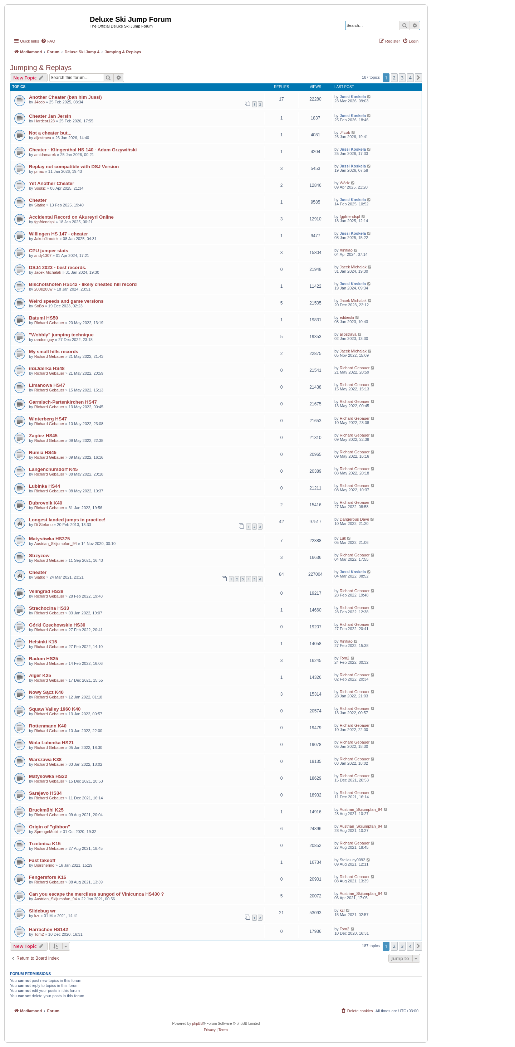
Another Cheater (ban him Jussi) (65, 97)
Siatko (39, 205)
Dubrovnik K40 (45, 503)
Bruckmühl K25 (46, 810)
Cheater (37, 200)
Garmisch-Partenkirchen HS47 (63, 402)
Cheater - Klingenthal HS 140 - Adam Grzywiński (83, 149)
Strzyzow (39, 555)
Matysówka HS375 (49, 538)
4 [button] (410, 77)
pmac (39, 171)
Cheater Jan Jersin (50, 116)
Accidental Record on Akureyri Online (71, 217)
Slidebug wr (42, 911)
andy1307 (43, 255)
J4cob (39, 102)
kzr (37, 916)
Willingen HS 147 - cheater (58, 234)
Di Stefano (43, 524)
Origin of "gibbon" (49, 826)
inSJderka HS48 (47, 368)
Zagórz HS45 (43, 435)
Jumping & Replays (41, 68)
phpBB (197, 1024)
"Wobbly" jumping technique (61, 334)
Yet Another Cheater (51, 183)
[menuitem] (48, 41)
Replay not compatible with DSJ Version (74, 166)
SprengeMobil (46, 831)
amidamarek (45, 154)
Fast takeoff (42, 860)
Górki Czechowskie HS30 (57, 625)
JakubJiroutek (46, 239)
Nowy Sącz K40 (46, 692)
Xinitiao (346, 250)
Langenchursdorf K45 (53, 469)
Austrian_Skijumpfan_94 (55, 543)
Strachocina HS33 (49, 608)
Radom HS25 (43, 658)
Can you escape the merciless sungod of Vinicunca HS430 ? (96, 894)
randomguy (44, 339)
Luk (343, 538)
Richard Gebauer (49, 323)
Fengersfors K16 (47, 877)
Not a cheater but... (50, 133)
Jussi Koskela (353, 96)
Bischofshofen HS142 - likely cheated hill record (83, 284)
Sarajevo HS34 (45, 793)
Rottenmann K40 (48, 726)
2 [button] (394, 77)
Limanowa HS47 (47, 385)
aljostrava (42, 138)
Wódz (345, 183)
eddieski (347, 317)
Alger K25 (40, 675)
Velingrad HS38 (46, 591)
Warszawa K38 (45, 759)
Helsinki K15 (43, 641)
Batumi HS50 (43, 318)
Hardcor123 (44, 121)
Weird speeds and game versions (66, 301)
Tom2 (344, 658)
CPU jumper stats (48, 250)
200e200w (43, 289)
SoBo (39, 306)
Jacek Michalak (47, 272)
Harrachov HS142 (48, 929)
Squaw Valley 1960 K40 (54, 709)
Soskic (40, 188)
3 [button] (402, 77)
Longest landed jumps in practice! (67, 519)
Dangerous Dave (354, 519)
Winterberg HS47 (48, 419)
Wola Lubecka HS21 (51, 742)
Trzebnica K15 (45, 843)
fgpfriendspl (44, 222)
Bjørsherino (44, 865)
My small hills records (53, 351)
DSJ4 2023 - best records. (58, 267)
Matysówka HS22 (48, 776)
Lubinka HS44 (44, 486)
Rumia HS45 (43, 452)
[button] (418, 77)
